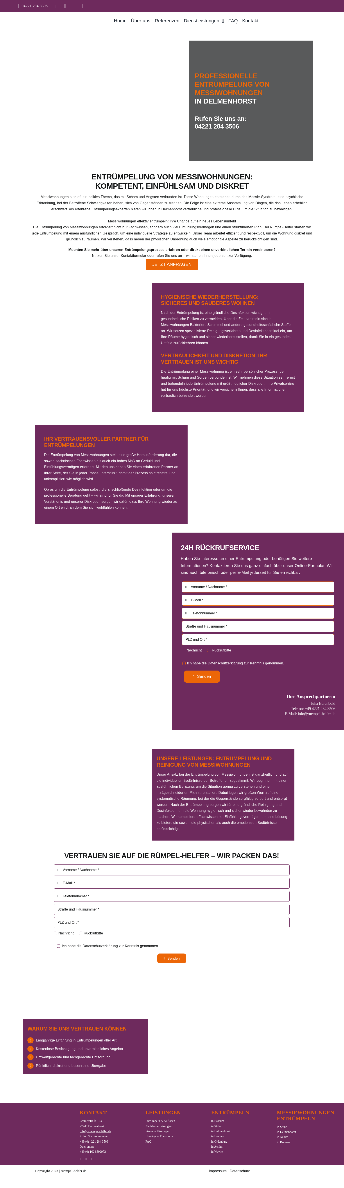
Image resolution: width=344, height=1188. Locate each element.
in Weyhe (217, 1151)
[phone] (97, 1159)
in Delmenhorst (220, 1131)
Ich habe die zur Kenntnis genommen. (235, 663)
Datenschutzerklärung (225, 663)
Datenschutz (240, 1171)
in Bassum (217, 1121)
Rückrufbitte (221, 650)
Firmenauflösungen (157, 1131)
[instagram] (80, 1159)
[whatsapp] (86, 1159)
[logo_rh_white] (40, 1121)
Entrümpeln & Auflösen (160, 1121)
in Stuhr (216, 1126)
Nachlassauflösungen (158, 1126)
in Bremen (217, 1136)
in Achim (217, 1146)
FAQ (148, 1141)
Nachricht (194, 650)
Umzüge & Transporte (159, 1136)
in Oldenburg (219, 1141)
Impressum (218, 1171)
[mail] (92, 1159)
